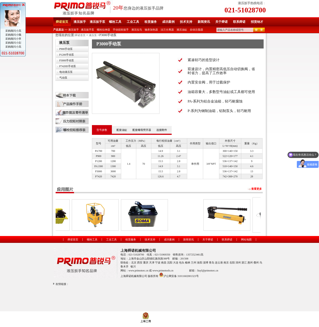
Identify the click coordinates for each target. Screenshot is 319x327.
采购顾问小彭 (13, 42)
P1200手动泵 (66, 54)
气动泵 (63, 77)
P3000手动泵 (66, 60)
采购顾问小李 (13, 38)
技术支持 (186, 21)
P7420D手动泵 (67, 66)
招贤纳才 (257, 21)
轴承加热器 (151, 29)
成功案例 (168, 21)
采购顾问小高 (13, 30)
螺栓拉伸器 (103, 29)
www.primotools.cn (162, 270)
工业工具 (133, 21)
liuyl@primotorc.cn (207, 270)
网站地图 (246, 239)
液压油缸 (182, 29)
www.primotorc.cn (138, 270)
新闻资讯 (204, 21)
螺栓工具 (115, 21)
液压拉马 (136, 29)
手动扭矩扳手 (121, 29)
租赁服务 (150, 21)
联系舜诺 (239, 21)
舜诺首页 (62, 21)
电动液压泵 (66, 72)
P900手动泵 (66, 48)
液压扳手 (80, 21)
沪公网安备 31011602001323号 (179, 275)
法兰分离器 (167, 29)
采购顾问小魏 (13, 34)
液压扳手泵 (97, 21)
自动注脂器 (196, 29)
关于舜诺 (221, 21)
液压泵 (93, 35)
